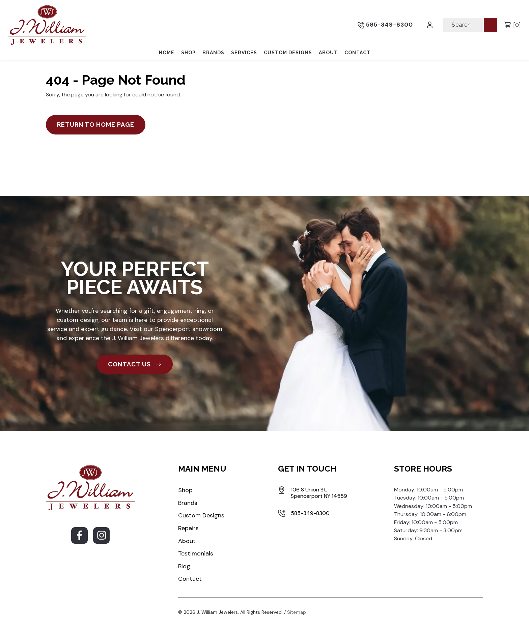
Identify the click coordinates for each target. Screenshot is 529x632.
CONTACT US (135, 364)
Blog (184, 566)
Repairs (188, 528)
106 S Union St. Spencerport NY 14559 (319, 492)
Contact (357, 52)
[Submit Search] (490, 25)
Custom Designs (288, 52)
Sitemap (296, 612)
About (328, 52)
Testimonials (195, 553)
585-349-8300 (385, 25)
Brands (213, 52)
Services (244, 52)
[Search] (464, 25)
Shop (188, 52)
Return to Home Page (95, 124)
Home (166, 52)
